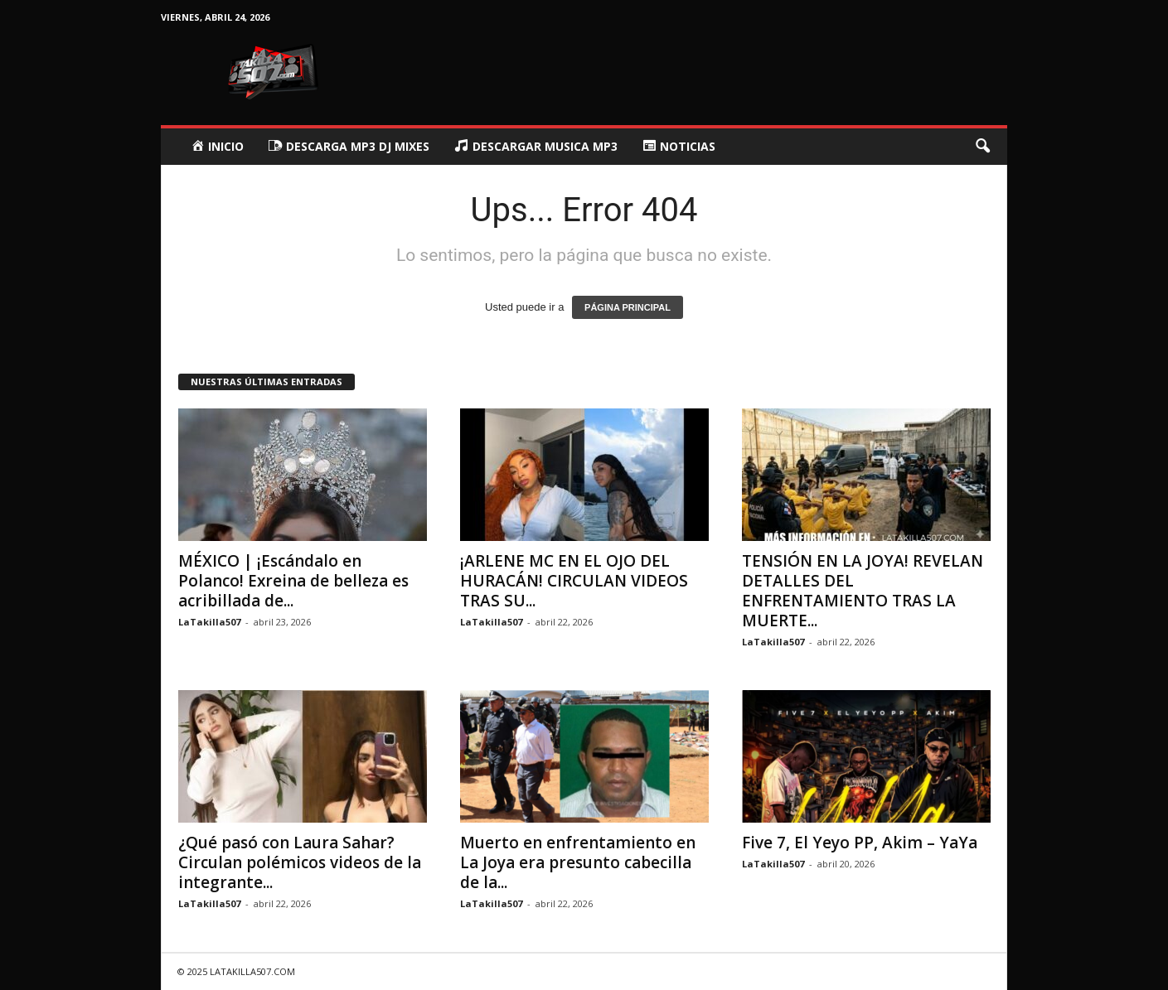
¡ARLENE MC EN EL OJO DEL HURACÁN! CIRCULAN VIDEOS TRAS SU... (574, 580)
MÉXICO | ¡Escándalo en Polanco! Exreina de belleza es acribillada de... (293, 580)
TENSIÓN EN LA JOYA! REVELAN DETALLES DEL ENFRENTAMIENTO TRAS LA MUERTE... (862, 590)
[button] (982, 146)
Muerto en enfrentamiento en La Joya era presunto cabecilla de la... (577, 862)
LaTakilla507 (209, 622)
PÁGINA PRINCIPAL (627, 307)
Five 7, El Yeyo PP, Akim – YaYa (859, 842)
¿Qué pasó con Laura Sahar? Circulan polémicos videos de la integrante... (299, 862)
